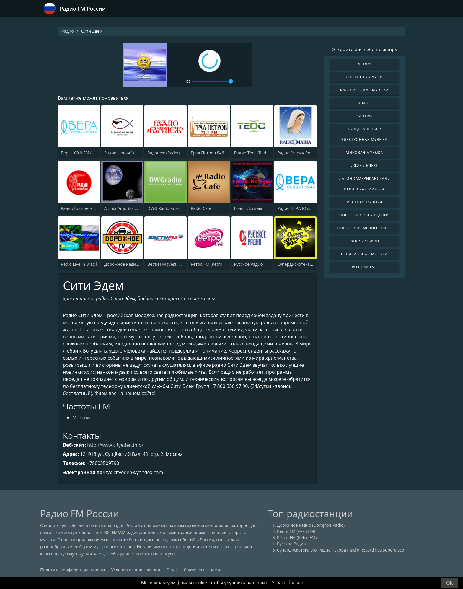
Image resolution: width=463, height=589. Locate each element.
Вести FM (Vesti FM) (166, 264)
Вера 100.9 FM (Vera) (81, 153)
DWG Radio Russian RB (169, 208)
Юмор (364, 102)
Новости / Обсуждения (364, 215)
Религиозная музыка (364, 254)
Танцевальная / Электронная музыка (364, 134)
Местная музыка (364, 202)
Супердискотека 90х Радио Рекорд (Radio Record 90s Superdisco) (341, 550)
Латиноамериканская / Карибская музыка (364, 184)
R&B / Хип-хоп (364, 241)
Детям (364, 63)
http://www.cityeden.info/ (115, 445)
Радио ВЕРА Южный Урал (302, 208)
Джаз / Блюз (364, 165)
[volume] (212, 81)
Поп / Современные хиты (364, 228)
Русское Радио (248, 264)
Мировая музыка (364, 152)
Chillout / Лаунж (364, 76)
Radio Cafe (201, 208)
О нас (171, 569)
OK (449, 582)
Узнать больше (288, 582)
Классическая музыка (364, 89)
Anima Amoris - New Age (128, 208)
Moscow (81, 417)
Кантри (364, 115)
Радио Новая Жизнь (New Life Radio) (140, 153)
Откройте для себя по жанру (364, 49)
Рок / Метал (364, 267)
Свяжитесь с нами (202, 569)
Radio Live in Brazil (79, 264)
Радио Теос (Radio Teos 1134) (263, 153)
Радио (67, 31)
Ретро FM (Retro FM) (210, 264)
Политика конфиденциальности (72, 569)
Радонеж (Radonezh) (167, 153)
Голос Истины (248, 208)
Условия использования (135, 569)
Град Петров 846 (207, 153)
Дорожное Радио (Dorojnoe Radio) (138, 264)
